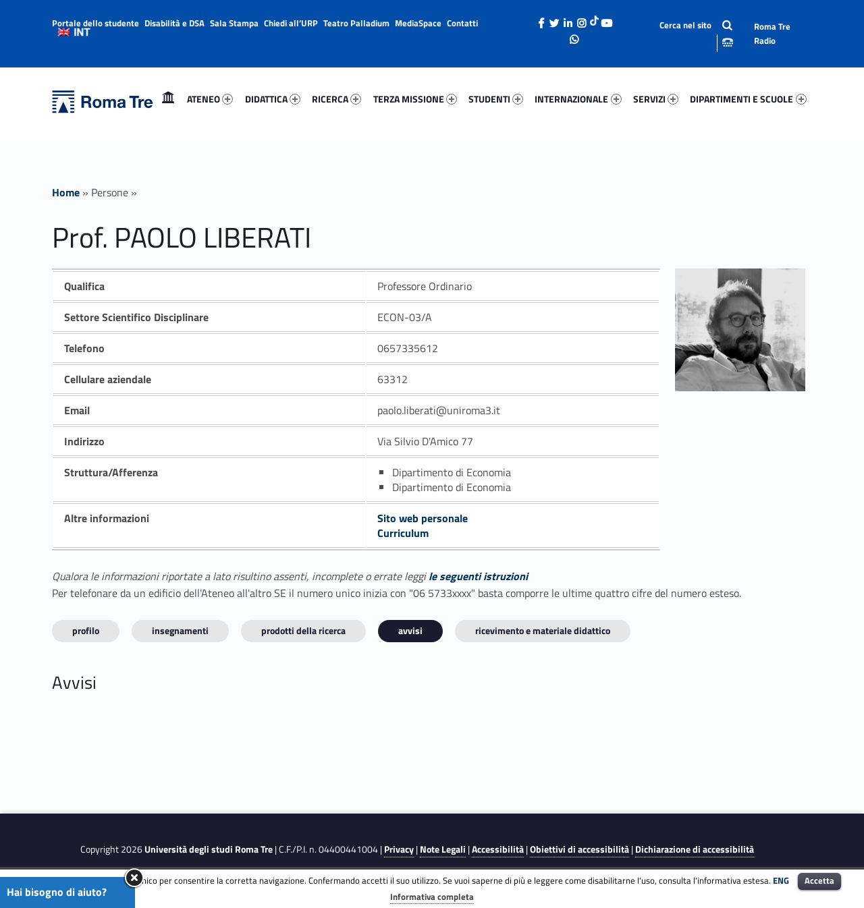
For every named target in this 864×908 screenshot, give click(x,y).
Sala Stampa (234, 23)
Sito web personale (422, 518)
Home (168, 99)
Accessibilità (498, 849)
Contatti (462, 23)
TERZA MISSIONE (415, 99)
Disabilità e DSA (174, 23)
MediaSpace (418, 23)
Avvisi (410, 630)
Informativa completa (432, 896)
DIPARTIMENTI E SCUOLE (748, 99)
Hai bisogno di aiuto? (57, 892)
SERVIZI (655, 99)
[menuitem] (168, 99)
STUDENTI (495, 99)
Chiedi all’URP (291, 23)
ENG (781, 880)
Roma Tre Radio (772, 33)
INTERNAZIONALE (578, 99)
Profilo (85, 630)
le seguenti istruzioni (478, 576)
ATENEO (210, 99)
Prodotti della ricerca (303, 630)
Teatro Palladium (356, 23)
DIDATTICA (272, 99)
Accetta (819, 880)
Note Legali (443, 849)
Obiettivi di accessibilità (579, 849)
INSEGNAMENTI (180, 630)
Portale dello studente (95, 23)
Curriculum (403, 533)
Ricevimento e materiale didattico (542, 630)
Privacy (399, 849)
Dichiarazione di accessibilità (694, 849)
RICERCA (336, 99)
